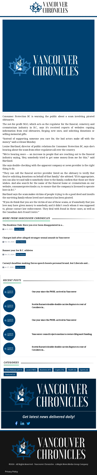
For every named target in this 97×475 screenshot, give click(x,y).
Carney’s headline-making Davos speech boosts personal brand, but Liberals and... (46, 263)
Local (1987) (31, 370)
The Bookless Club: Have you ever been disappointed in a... (33, 225)
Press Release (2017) (13, 370)
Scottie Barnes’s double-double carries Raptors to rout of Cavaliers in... (59, 306)
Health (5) (72, 370)
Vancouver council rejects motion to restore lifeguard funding (62, 334)
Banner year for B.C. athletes (18, 250)
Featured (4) (10, 374)
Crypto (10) (59, 370)
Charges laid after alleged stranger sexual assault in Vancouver (36, 238)
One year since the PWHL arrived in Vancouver (54, 292)
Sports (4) (84, 370)
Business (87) (45, 370)
